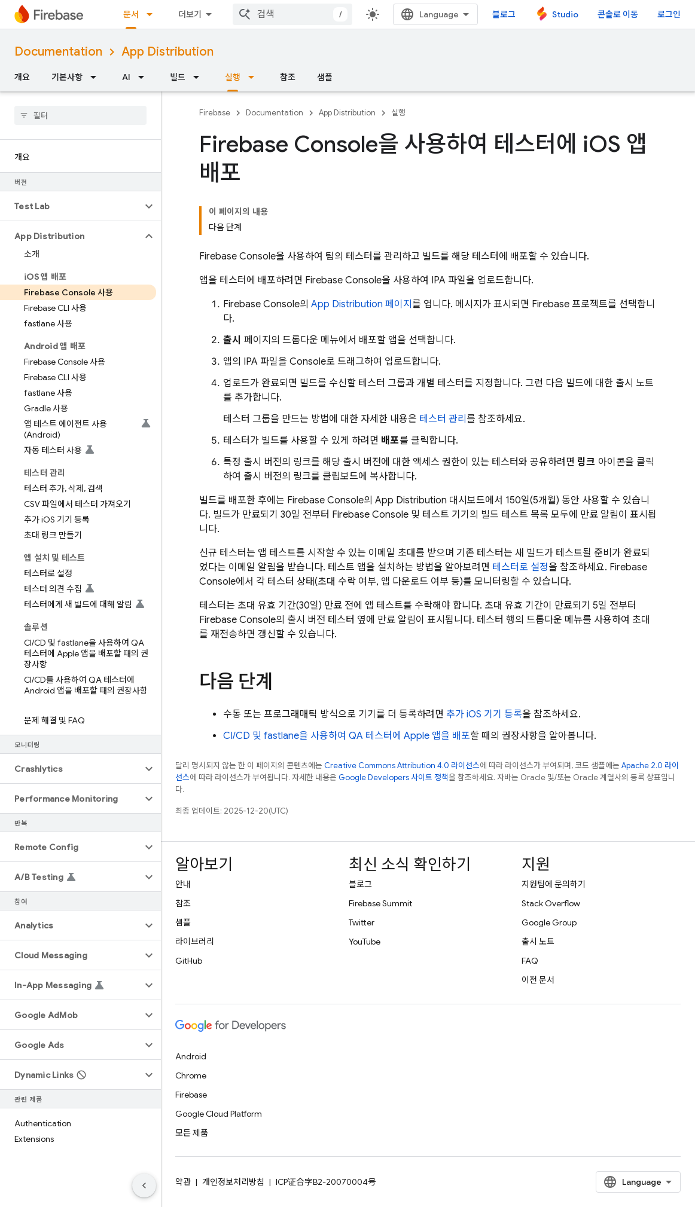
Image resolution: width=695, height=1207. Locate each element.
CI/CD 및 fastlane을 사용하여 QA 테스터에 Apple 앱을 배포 (346, 736)
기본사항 (67, 77)
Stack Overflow (551, 903)
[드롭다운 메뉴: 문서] (153, 14)
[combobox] (292, 14)
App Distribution (167, 51)
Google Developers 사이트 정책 (394, 777)
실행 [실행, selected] (232, 77)
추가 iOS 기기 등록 (484, 714)
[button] (71, 206)
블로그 (504, 14)
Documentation (58, 51)
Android (190, 1056)
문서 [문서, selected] (131, 14)
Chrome (190, 1075)
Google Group (549, 922)
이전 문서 (538, 979)
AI (126, 77)
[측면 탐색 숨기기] (144, 1185)
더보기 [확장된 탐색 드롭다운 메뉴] (190, 14)
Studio (565, 14)
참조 (287, 77)
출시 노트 (538, 941)
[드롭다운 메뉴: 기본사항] (97, 77)
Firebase (214, 113)
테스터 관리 (443, 419)
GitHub (188, 960)
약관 (183, 1182)
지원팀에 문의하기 (554, 884)
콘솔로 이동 (618, 14)
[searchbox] (80, 115)
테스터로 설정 (520, 567)
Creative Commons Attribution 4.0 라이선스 (402, 765)
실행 (398, 113)
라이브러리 (194, 941)
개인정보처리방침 (233, 1182)
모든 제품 (191, 1132)
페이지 (361, 304)
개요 (22, 77)
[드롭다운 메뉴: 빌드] (199, 77)
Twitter (361, 922)
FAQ (530, 960)
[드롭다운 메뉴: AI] (144, 77)
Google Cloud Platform (218, 1113)
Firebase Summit (380, 903)
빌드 (177, 77)
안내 (183, 884)
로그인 (669, 14)
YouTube (364, 941)
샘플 (325, 77)
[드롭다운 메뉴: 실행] (254, 77)
